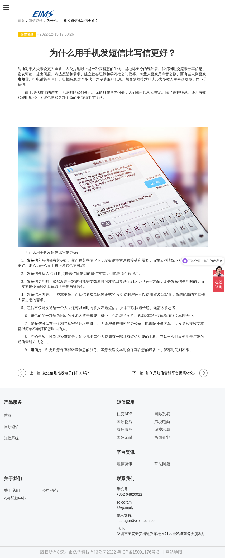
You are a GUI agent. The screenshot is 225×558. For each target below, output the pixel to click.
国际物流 (124, 421)
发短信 (32, 260)
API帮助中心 (15, 498)
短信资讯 (26, 34)
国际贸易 (162, 413)
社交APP (124, 413)
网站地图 (173, 552)
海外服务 (124, 429)
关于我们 (12, 490)
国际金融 (124, 437)
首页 (7, 415)
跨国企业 (162, 437)
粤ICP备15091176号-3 (138, 552)
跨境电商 (162, 421)
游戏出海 (162, 429)
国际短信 (11, 427)
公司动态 (50, 490)
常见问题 (162, 463)
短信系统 (11, 438)
